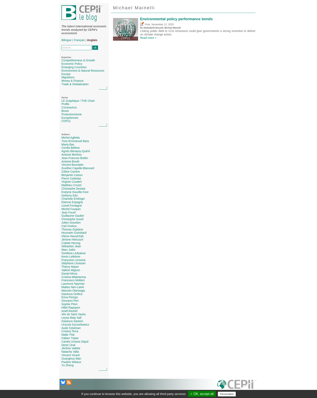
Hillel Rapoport (70, 307)
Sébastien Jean (71, 246)
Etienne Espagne (72, 202)
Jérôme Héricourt (72, 239)
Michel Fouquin (71, 209)
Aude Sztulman (71, 328)
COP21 (66, 121)
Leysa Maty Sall (71, 317)
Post (145, 24)
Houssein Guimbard (74, 232)
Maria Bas (67, 144)
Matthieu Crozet (71, 185)
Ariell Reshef (69, 311)
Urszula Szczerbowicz (75, 324)
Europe (66, 74)
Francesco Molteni (73, 280)
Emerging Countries (74, 67)
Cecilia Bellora (70, 147)
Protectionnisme (71, 114)
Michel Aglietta (70, 137)
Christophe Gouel (72, 219)
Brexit (65, 111)
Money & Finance (72, 80)
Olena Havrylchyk (72, 236)
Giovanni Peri (69, 300)
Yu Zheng (67, 365)
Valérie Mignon (70, 270)
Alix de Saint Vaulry (73, 314)
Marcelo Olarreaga (73, 290)
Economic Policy (71, 63)
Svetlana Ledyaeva (73, 253)
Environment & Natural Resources (82, 70)
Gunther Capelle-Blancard (77, 168)
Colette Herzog (70, 243)
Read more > (148, 37)
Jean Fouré (68, 212)
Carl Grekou (69, 226)
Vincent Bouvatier (72, 164)
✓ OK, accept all (202, 394)
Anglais (92, 40)
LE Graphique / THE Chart (78, 100)
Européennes (69, 117)
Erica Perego (69, 297)
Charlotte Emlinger (73, 198)
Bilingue (66, 40)
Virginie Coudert (71, 181)
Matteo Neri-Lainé (72, 287)
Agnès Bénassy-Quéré (75, 151)
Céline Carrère (70, 171)
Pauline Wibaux (71, 362)
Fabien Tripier (70, 338)
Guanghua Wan (71, 358)
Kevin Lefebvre (70, 256)
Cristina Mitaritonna (73, 277)
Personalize (227, 394)
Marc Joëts (68, 249)
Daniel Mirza (69, 273)
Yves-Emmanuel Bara (75, 141)
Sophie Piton (69, 304)
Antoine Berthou (71, 154)
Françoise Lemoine (73, 260)
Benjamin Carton (71, 175)
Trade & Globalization (75, 84)
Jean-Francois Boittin (74, 158)
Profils (65, 104)
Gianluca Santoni (72, 321)
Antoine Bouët (70, 161)
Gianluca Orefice (71, 294)
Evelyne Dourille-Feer (75, 192)
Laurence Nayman (73, 283)
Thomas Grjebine (72, 229)
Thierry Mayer (70, 266)
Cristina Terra (69, 331)
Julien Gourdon (71, 222)
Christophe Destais (73, 188)
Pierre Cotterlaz (71, 178)
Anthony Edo (69, 195)
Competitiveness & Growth (78, 60)
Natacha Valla (70, 351)
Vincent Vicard (70, 355)
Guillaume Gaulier (72, 215)
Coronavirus (69, 107)
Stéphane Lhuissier (73, 263)
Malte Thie (68, 334)
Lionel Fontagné (71, 205)
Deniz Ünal (68, 345)
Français (79, 40)
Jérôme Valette (70, 348)
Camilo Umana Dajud (74, 341)
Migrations (68, 77)
